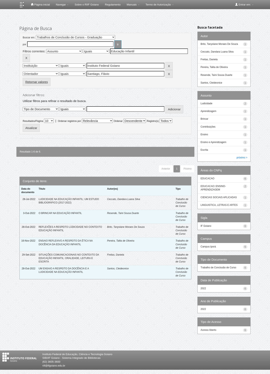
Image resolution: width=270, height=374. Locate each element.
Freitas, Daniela (115, 254)
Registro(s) (153, 121)
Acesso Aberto (208, 330)
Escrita (204, 149)
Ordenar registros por (69, 121)
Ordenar (118, 121)
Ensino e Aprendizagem (213, 142)
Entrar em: (244, 4)
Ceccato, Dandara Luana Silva (123, 199)
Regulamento (113, 4)
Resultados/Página (33, 121)
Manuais (133, 4)
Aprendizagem (208, 111)
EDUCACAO (207, 178)
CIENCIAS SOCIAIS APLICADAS (219, 197)
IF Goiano (206, 226)
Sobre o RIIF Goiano (87, 4)
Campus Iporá (208, 246)
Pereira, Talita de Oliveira (120, 240)
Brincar (204, 118)
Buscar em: (29, 37)
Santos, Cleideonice (118, 268)
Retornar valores (36, 82)
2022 (203, 288)
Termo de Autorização (160, 4)
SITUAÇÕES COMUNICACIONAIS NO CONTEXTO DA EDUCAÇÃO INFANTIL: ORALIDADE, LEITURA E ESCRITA (69, 258)
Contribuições (208, 126)
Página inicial (40, 4)
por (24, 44)
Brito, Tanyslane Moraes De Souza (126, 227)
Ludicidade (206, 103)
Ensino (204, 134)
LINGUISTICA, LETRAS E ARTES (219, 205)
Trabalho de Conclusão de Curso (182, 202)
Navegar (62, 4)
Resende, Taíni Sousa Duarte (123, 213)
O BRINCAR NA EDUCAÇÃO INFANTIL (60, 213)
